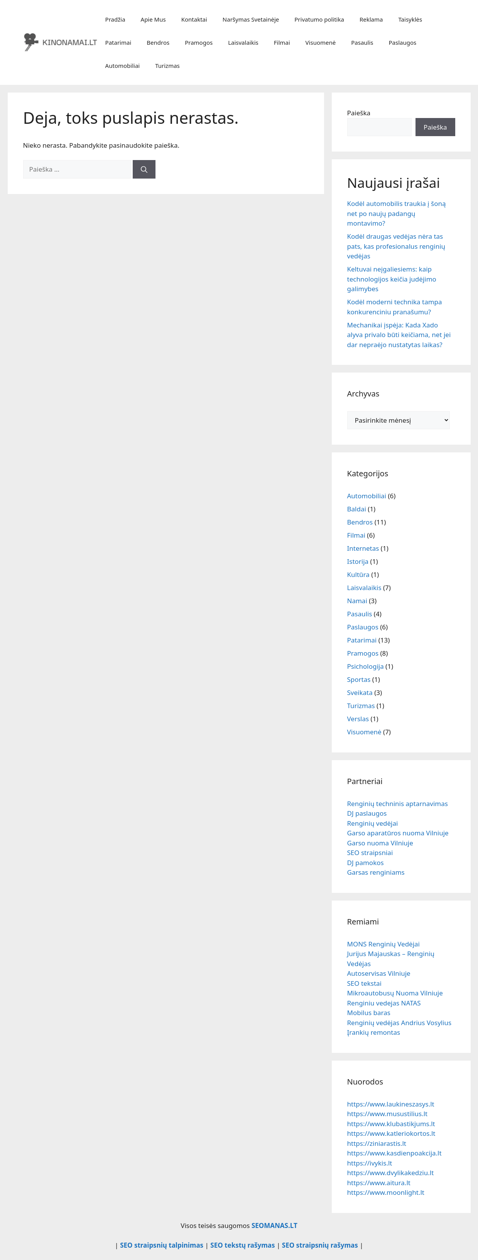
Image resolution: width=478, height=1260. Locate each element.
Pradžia (115, 19)
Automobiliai (122, 65)
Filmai (282, 42)
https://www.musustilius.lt (387, 1113)
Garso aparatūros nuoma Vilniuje (398, 832)
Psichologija (365, 666)
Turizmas (167, 65)
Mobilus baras (368, 1012)
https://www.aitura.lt (378, 1182)
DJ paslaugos (367, 813)
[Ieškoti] (144, 169)
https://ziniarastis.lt (377, 1143)
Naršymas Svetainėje (251, 19)
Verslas (358, 718)
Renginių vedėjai (372, 823)
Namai (357, 600)
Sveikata (360, 692)
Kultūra (358, 574)
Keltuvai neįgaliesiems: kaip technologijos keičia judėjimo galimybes (391, 279)
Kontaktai (194, 19)
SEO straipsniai (370, 852)
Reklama (371, 19)
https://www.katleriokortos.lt (391, 1133)
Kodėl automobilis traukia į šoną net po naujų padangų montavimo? (396, 213)
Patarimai (118, 42)
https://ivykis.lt (369, 1163)
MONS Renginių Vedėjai (383, 944)
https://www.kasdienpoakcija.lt (394, 1153)
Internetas (363, 548)
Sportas (359, 679)
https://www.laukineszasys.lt (390, 1104)
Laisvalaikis (243, 42)
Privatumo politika (319, 19)
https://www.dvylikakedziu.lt (390, 1172)
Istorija (358, 561)
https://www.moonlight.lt (385, 1192)
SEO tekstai (364, 983)
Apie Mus (153, 19)
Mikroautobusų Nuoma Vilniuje (395, 992)
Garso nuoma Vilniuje (380, 842)
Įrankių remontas (373, 1032)
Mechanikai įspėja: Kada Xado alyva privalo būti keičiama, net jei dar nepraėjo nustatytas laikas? (399, 334)
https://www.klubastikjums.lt (391, 1123)
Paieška (359, 112)
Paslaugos (403, 42)
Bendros (158, 42)
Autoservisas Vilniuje (378, 973)
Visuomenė (321, 42)
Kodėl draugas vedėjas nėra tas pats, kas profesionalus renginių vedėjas (396, 246)
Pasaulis (362, 42)
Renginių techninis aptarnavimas (397, 803)
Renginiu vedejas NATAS (384, 1003)
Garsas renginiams (376, 872)
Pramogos (199, 42)
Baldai (356, 508)
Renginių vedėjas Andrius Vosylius (399, 1022)
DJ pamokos (365, 862)
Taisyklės (410, 19)
